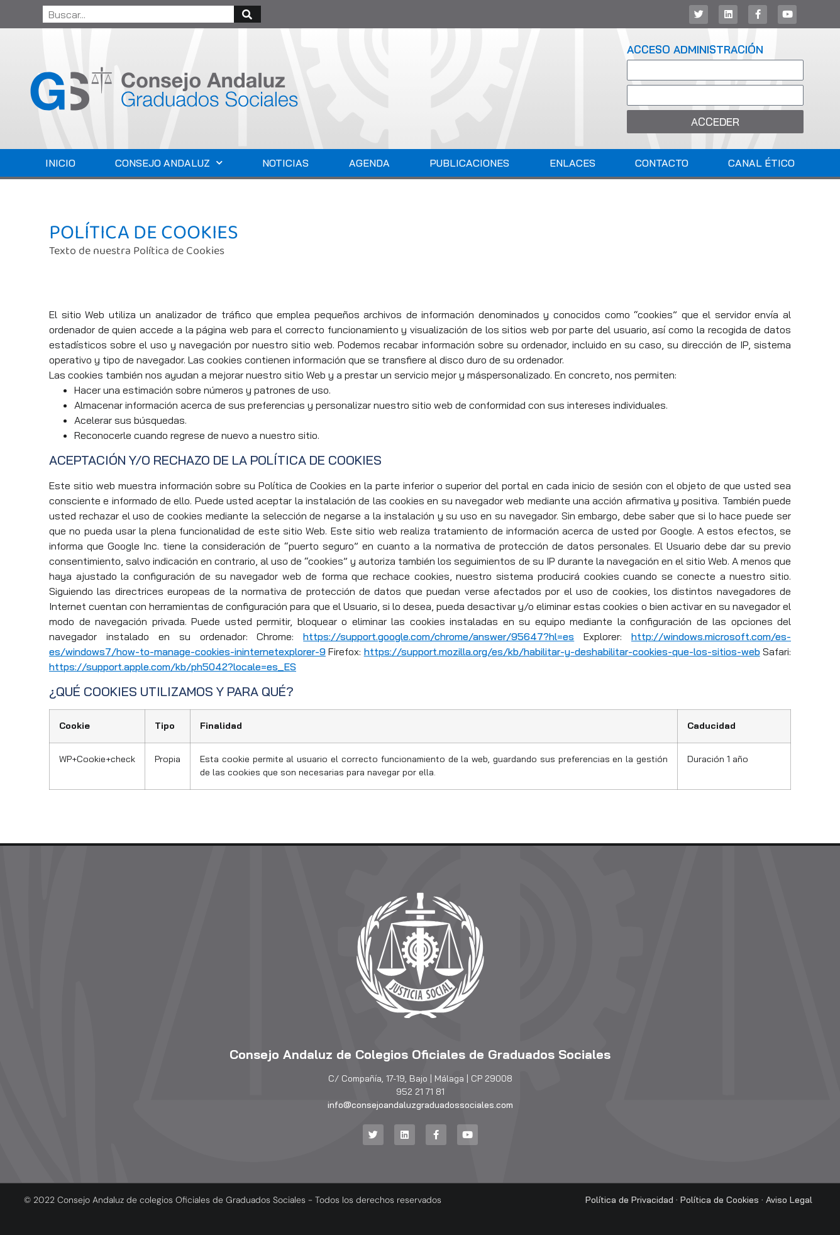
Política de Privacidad (629, 1199)
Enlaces (572, 163)
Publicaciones (469, 163)
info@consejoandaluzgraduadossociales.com (420, 1104)
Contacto (661, 163)
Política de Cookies (719, 1199)
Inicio (60, 163)
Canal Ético (761, 163)
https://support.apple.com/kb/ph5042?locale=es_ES (172, 666)
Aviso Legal (789, 1199)
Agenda (369, 163)
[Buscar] (247, 14)
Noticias (285, 163)
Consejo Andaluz (169, 162)
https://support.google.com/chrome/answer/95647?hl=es (438, 636)
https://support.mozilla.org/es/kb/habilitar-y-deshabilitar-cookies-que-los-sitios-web (562, 651)
